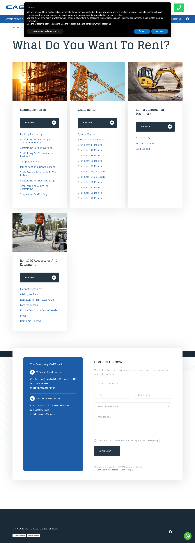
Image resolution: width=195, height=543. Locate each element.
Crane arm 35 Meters (90, 192)
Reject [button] (142, 31)
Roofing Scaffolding (31, 134)
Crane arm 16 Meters (90, 150)
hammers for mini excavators (37, 299)
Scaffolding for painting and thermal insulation (36, 141)
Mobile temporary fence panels (38, 310)
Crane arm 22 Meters (90, 166)
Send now (107, 451)
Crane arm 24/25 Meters (91, 171)
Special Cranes (86, 134)
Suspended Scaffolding (33, 194)
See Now (40, 122)
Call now (179, 7)
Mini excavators (145, 143)
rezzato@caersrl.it (47, 414)
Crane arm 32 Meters (90, 187)
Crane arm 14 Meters (90, 144)
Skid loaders (143, 148)
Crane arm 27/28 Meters (91, 176)
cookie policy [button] (116, 15)
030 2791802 (42, 410)
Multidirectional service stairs (37, 167)
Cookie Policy (33, 535)
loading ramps (29, 305)
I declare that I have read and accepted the (129, 440)
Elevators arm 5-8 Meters (92, 139)
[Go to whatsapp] (187, 536)
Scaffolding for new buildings (37, 180)
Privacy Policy (152, 441)
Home (15, 27)
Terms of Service (120, 469)
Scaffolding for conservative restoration (36, 155)
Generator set (143, 138)
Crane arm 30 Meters (90, 182)
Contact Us (175, 19)
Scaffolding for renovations (36, 148)
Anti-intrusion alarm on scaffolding (34, 187)
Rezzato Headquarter (45, 398)
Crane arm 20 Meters (90, 160)
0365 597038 (41, 383)
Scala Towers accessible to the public (38, 174)
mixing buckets (29, 294)
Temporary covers (30, 161)
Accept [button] (159, 31)
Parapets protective (31, 289)
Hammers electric (30, 321)
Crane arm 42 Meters (90, 198)
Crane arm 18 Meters (90, 155)
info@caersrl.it (46, 388)
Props (23, 315)
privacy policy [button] (105, 12)
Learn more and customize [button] (45, 31)
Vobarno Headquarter (46, 372)
